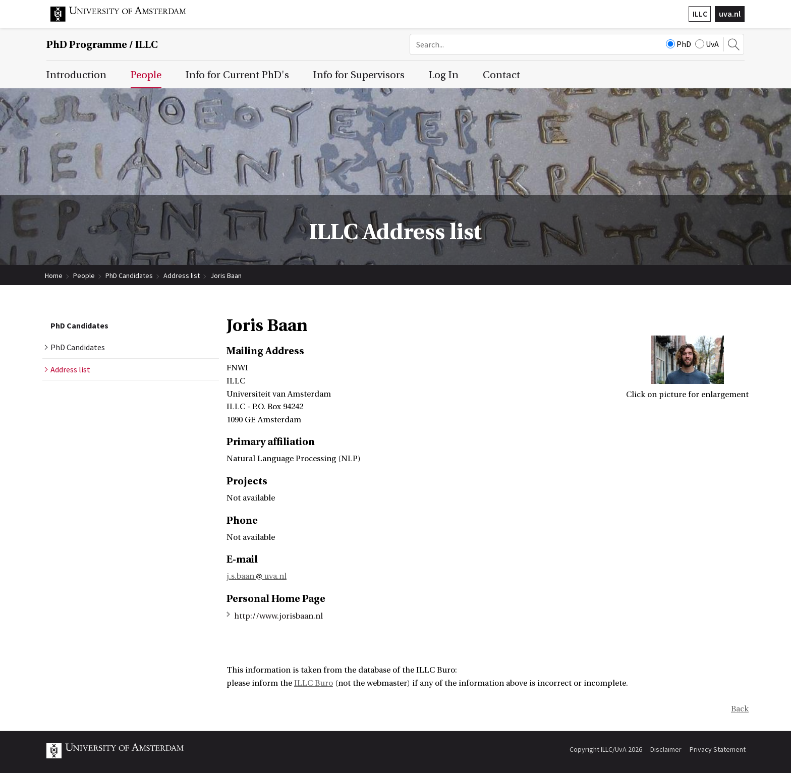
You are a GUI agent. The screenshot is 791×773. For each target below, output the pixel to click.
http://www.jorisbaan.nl (278, 616)
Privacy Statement (718, 749)
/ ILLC (102, 44)
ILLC (700, 14)
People (84, 275)
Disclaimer (666, 749)
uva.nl (730, 14)
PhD (678, 44)
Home (54, 275)
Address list (181, 275)
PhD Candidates (129, 275)
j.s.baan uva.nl (257, 576)
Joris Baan (226, 275)
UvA (707, 44)
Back (740, 708)
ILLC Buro (313, 683)
